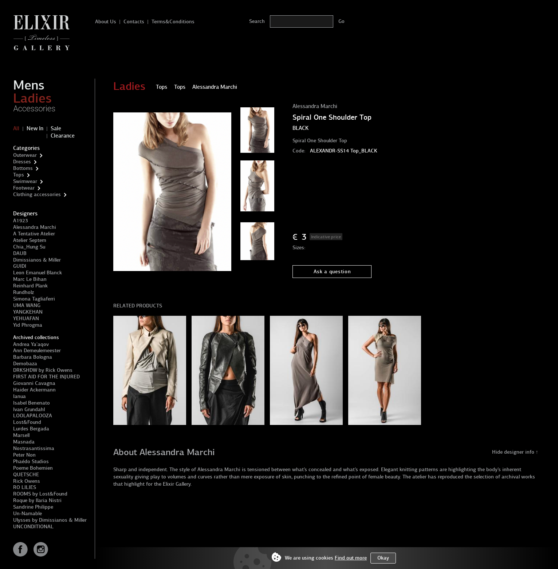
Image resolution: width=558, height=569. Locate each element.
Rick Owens (26, 481)
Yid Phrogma (27, 325)
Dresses (22, 162)
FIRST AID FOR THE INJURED (46, 377)
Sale (56, 128)
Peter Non (24, 455)
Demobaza (25, 364)
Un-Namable (27, 513)
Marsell (21, 435)
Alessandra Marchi (34, 227)
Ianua (19, 396)
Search (257, 21)
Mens (28, 85)
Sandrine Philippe (33, 507)
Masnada (24, 442)
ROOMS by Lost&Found (40, 494)
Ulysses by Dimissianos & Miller (50, 520)
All (16, 128)
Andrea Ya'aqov (31, 344)
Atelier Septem (29, 240)
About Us (105, 22)
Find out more (351, 558)
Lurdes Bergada (31, 429)
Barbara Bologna (32, 357)
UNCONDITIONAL (33, 527)
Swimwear (25, 181)
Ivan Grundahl (29, 409)
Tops (18, 175)
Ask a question (332, 271)
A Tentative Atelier (34, 234)
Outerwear (25, 155)
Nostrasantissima (33, 448)
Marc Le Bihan (30, 279)
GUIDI (19, 266)
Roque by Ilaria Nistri (37, 500)
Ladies (32, 98)
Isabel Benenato (31, 403)
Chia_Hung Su (29, 247)
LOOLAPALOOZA (32, 416)
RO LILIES (24, 487)
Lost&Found (27, 422)
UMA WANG (26, 305)
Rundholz (23, 292)
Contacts (133, 22)
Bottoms (23, 168)
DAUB (20, 253)
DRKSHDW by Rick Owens (42, 370)
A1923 (20, 221)
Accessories (34, 108)
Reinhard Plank (30, 286)
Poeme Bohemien (33, 468)
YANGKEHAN (28, 312)
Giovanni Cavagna (34, 383)
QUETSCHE (26, 474)
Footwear (24, 188)
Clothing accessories (37, 194)
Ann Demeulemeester (37, 350)
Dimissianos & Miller (37, 260)
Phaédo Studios (31, 461)
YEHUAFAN (26, 318)
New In (35, 128)
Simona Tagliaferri (34, 299)
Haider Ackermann (34, 390)
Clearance (63, 135)
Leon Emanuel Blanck (37, 273)
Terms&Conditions (173, 22)
